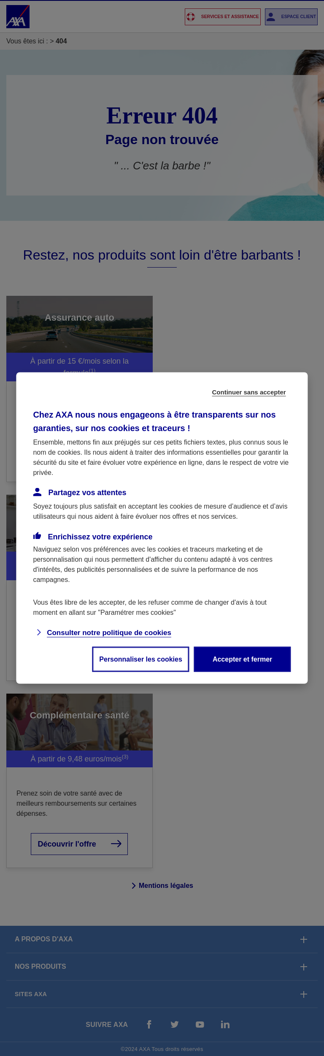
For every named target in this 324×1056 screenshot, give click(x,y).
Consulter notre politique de (109, 633)
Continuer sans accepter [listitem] (249, 392)
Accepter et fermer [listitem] (242, 659)
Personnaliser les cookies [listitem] (140, 659)
